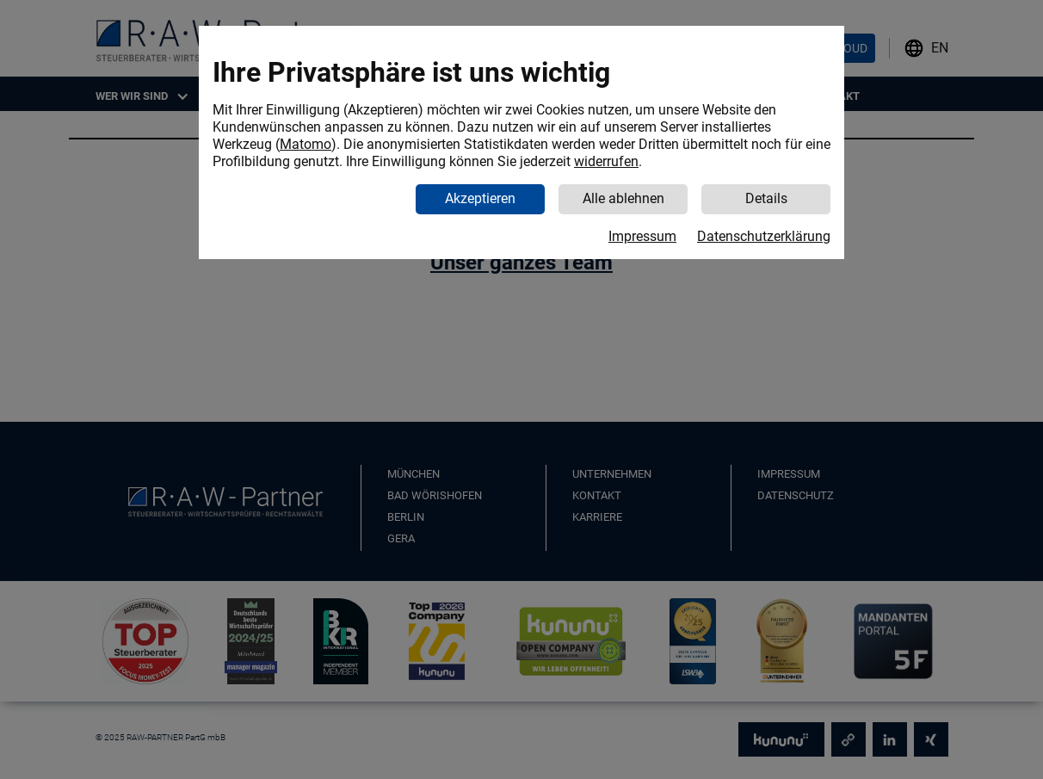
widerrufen (606, 161)
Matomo (305, 144)
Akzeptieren (480, 198)
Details (766, 198)
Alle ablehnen (623, 198)
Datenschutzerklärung (763, 236)
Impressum (642, 236)
